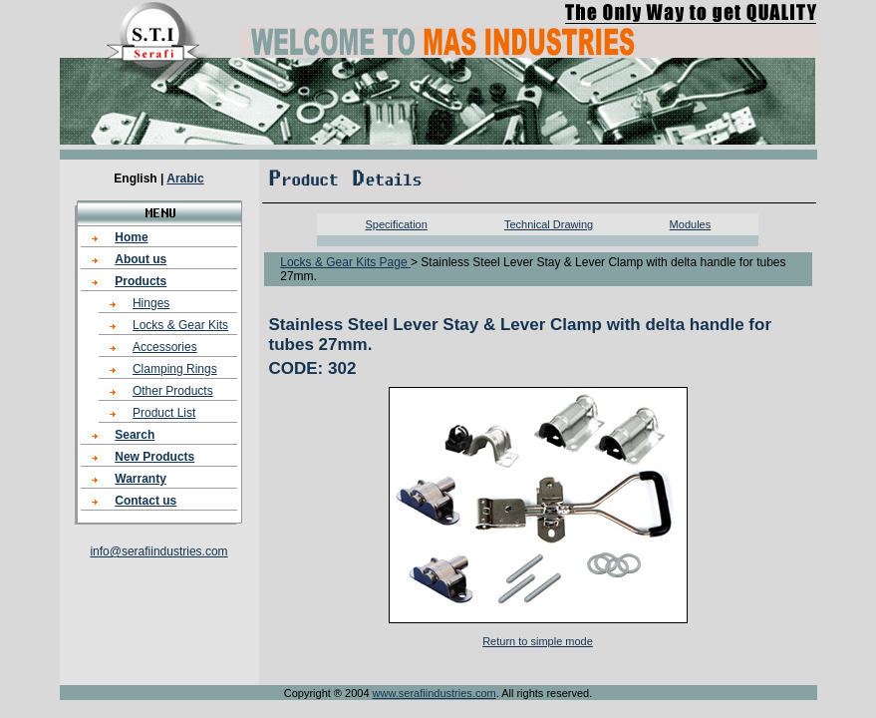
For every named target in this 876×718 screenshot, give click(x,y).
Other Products (173, 391)
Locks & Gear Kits (180, 325)
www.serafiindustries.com (434, 693)
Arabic (184, 178)
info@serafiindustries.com (158, 551)
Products (140, 281)
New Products (154, 457)
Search (134, 435)
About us (140, 259)
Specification (396, 224)
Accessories (165, 347)
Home (131, 237)
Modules (691, 224)
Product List (164, 413)
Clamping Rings (175, 369)
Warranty (140, 479)
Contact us (145, 501)
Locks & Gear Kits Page (345, 262)
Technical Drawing (548, 224)
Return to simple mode (537, 641)
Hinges (151, 303)
